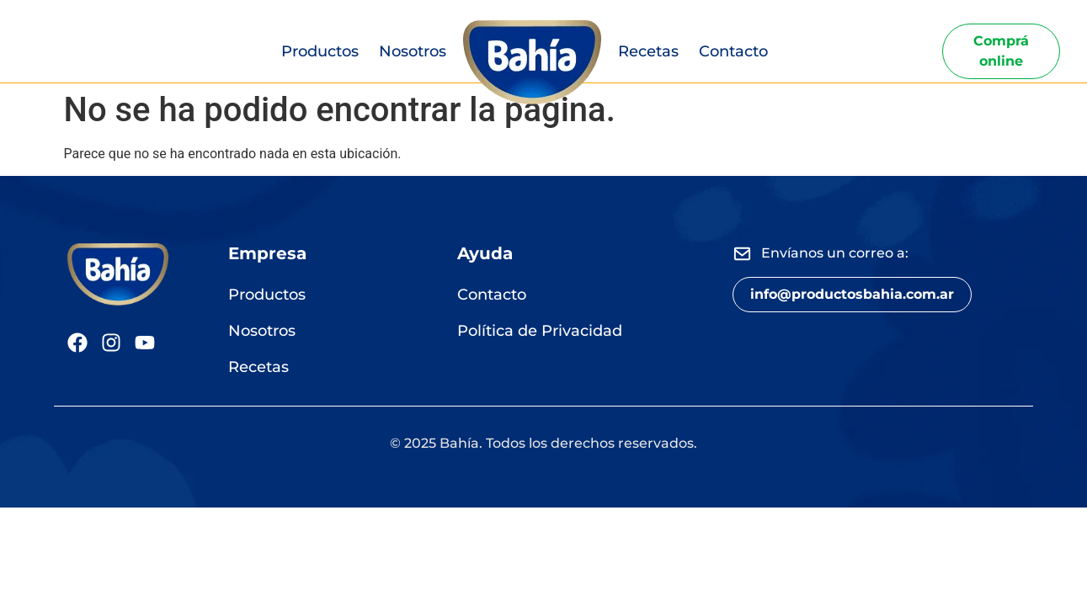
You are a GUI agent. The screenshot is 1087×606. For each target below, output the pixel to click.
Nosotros (412, 51)
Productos (320, 51)
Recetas (648, 51)
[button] (852, 294)
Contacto (733, 51)
